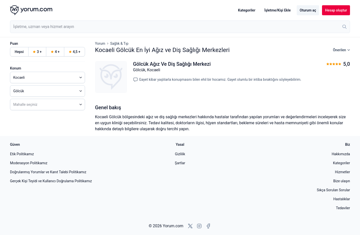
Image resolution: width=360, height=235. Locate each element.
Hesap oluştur (336, 10)
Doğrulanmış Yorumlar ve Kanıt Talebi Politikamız (48, 172)
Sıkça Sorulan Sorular (333, 190)
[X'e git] (190, 226)
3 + (37, 52)
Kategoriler (246, 10)
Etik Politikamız (22, 154)
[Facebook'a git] (208, 226)
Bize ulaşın (341, 181)
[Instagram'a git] (199, 226)
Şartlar (180, 163)
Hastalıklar (341, 199)
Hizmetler (342, 172)
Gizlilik (180, 154)
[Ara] (344, 27)
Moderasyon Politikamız (28, 163)
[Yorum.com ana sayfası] (31, 10)
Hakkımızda (341, 154)
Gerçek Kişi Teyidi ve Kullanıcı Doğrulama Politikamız (51, 181)
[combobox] (180, 26)
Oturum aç (308, 10)
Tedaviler (343, 208)
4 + (55, 52)
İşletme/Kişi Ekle (277, 10)
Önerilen (341, 50)
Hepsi (19, 52)
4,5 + (74, 52)
